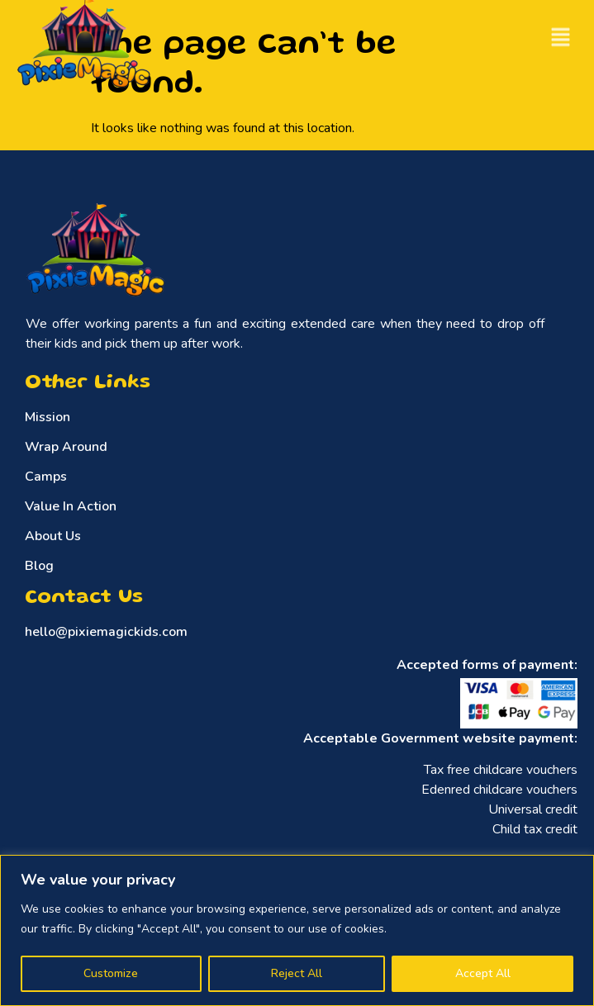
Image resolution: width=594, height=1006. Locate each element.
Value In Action (70, 506)
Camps (46, 476)
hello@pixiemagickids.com (106, 632)
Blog (39, 566)
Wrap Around (66, 447)
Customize (110, 973)
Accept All (483, 973)
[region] (297, 930)
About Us (53, 536)
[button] (560, 35)
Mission (47, 417)
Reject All (296, 973)
